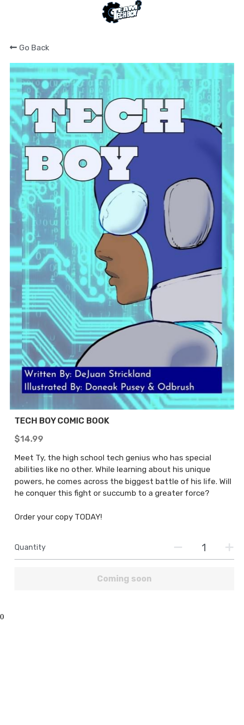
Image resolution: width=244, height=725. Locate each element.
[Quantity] (204, 547)
